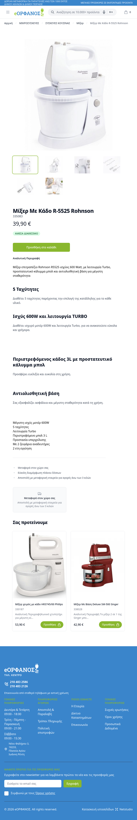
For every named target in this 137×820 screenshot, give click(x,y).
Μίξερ (80, 23)
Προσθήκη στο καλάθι (41, 247)
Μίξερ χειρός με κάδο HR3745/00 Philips (39, 604)
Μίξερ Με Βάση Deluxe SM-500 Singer (96, 604)
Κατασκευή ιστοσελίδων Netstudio (107, 809)
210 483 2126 (19, 686)
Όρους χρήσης (45, 793)
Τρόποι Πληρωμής (50, 721)
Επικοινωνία (79, 725)
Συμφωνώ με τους (33, 793)
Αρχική (8, 23)
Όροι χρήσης (114, 717)
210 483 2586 (19, 682)
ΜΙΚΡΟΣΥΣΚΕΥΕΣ (29, 23)
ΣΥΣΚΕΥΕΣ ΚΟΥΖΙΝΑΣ (57, 23)
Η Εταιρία (77, 706)
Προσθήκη (52, 624)
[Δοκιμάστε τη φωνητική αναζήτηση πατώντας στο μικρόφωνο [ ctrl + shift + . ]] (104, 12)
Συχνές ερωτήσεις (117, 710)
